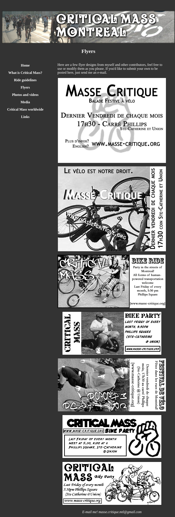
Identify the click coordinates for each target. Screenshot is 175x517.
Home (25, 65)
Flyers (25, 87)
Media (25, 102)
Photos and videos (25, 95)
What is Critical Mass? (25, 73)
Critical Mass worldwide (25, 109)
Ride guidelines (25, 80)
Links (25, 117)
